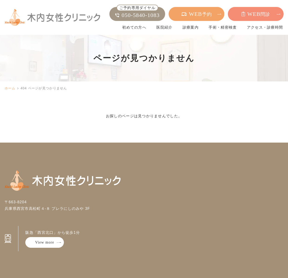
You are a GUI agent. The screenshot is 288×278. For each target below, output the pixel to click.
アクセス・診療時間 (265, 27)
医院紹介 (164, 27)
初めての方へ (134, 27)
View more (44, 242)
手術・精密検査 (223, 27)
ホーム (10, 88)
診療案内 (191, 27)
